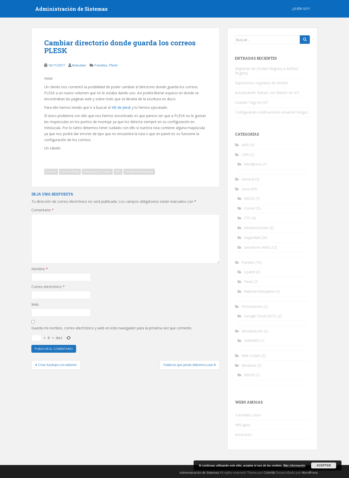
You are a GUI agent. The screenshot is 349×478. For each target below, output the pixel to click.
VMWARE (251, 340)
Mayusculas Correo (97, 171)
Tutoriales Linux (248, 415)
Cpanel (249, 271)
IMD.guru (242, 424)
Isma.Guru (243, 434)
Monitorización (256, 227)
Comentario (42, 210)
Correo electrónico (48, 286)
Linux (246, 188)
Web (35, 304)
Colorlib (269, 472)
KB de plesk (121, 107)
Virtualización (252, 331)
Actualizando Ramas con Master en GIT (267, 92)
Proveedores (252, 306)
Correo (51, 171)
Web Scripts (251, 355)
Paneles (101, 65)
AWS (245, 144)
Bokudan (79, 65)
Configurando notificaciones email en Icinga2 (271, 112)
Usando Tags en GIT (251, 102)
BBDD (249, 198)
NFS (118, 171)
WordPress (310, 472)
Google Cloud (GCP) (260, 316)
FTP (247, 218)
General (248, 179)
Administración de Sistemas (71, 9)
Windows (249, 365)
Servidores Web (256, 247)
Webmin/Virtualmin (259, 291)
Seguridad (252, 237)
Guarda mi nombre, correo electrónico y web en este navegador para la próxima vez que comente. (111, 328)
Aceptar (323, 465)
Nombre (39, 268)
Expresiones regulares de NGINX (261, 82)
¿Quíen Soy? (301, 9)
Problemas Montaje (139, 171)
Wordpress (253, 164)
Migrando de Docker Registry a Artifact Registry (266, 70)
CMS (245, 154)
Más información (294, 465)
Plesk (113, 65)
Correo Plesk (70, 171)
